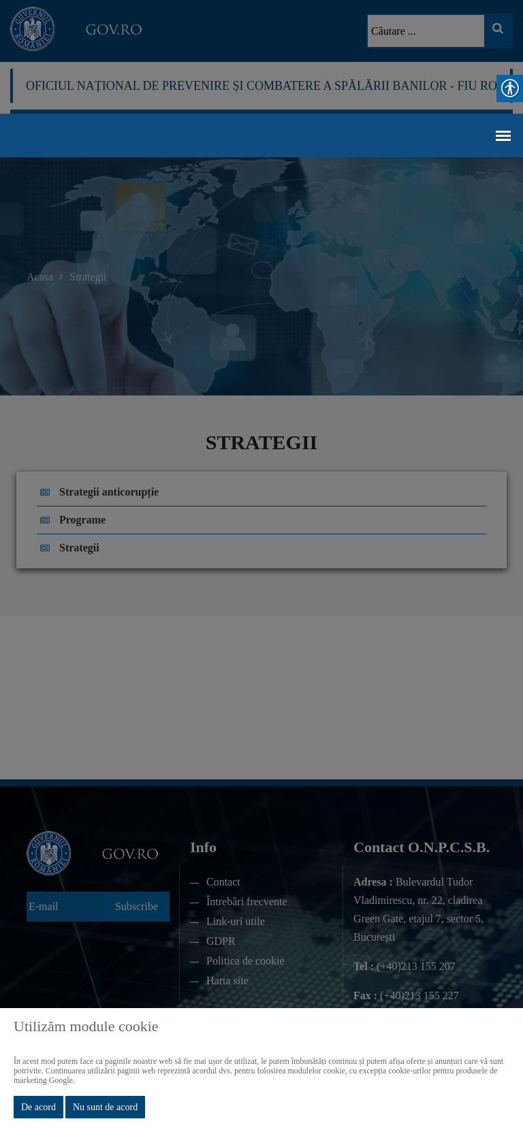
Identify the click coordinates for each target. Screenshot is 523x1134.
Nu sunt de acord (105, 1107)
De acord (38, 1107)
